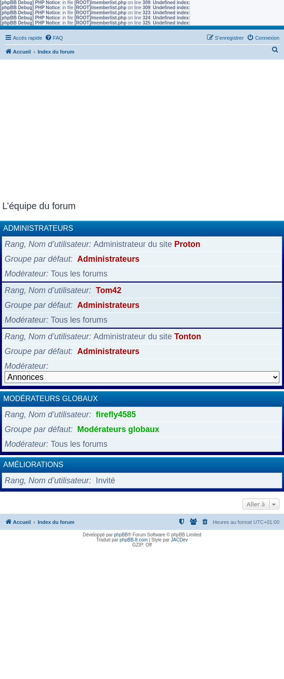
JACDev (179, 539)
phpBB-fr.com (134, 539)
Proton (187, 244)
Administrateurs (38, 228)
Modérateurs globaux (50, 399)
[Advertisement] (142, 131)
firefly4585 (116, 414)
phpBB (121, 534)
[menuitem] (54, 37)
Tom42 (108, 290)
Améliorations (33, 465)
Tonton (187, 336)
